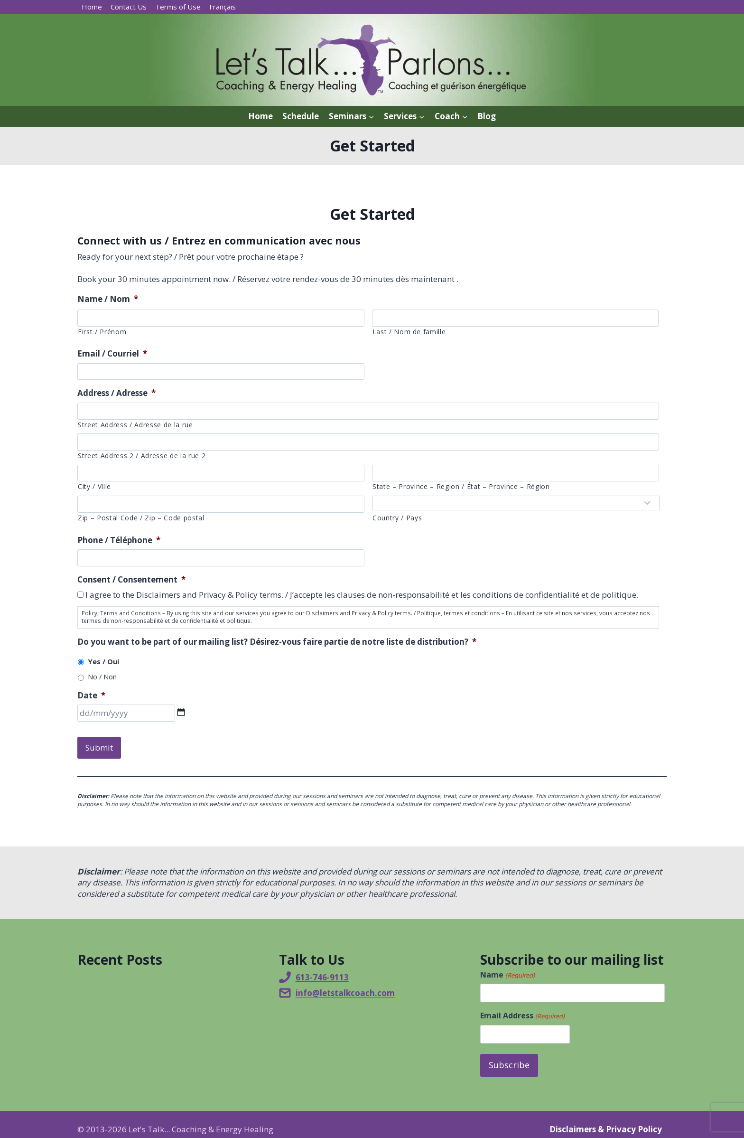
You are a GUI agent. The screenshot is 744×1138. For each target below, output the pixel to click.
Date (91, 695)
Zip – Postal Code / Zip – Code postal (141, 517)
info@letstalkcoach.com (345, 985)
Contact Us (129, 6)
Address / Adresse (116, 393)
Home (92, 6)
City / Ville (94, 486)
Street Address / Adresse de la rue (135, 424)
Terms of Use (178, 6)
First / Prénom (102, 331)
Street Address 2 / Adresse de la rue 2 (141, 455)
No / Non (102, 676)
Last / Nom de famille (409, 331)
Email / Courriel (112, 353)
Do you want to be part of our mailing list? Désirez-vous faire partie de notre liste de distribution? (276, 642)
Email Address (522, 1008)
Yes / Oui (103, 661)
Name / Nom (107, 299)
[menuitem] (222, 7)
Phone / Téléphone (118, 540)
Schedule (300, 116)
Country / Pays (397, 517)
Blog (486, 116)
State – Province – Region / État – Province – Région (461, 486)
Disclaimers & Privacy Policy (605, 1119)
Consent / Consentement (131, 579)
